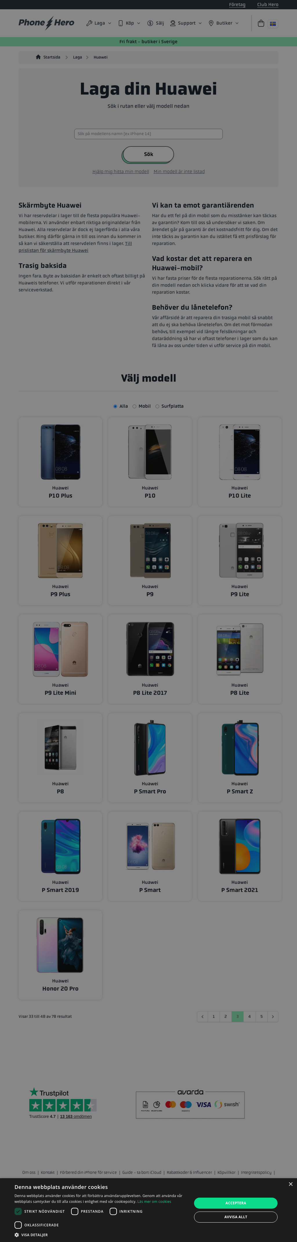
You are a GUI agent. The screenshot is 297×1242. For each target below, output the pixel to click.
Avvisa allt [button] (235, 1216)
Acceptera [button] (236, 1203)
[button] (101, 1235)
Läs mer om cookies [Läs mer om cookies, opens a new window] (154, 1201)
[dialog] (148, 1210)
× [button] (290, 1184)
